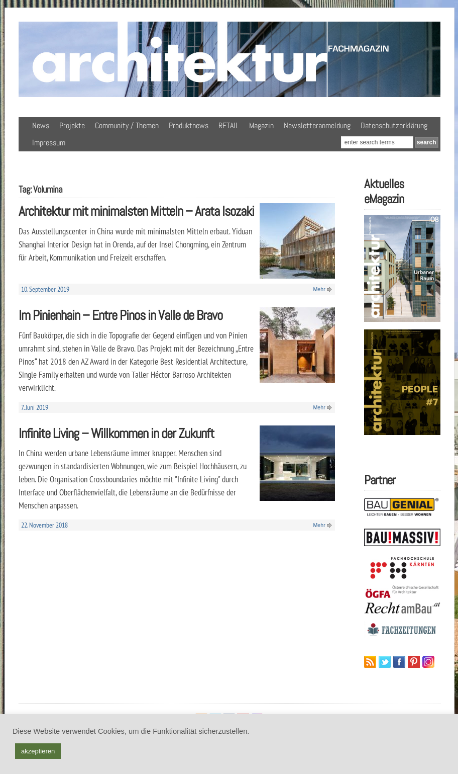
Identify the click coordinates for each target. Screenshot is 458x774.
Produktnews (188, 125)
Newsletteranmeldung (317, 125)
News (40, 125)
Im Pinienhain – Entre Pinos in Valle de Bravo (120, 315)
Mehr (319, 289)
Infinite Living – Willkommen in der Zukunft (116, 433)
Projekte (72, 125)
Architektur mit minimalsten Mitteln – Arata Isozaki (136, 211)
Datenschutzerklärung (394, 125)
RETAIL (228, 125)
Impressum (48, 142)
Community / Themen (127, 125)
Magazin (261, 125)
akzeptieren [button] (38, 751)
